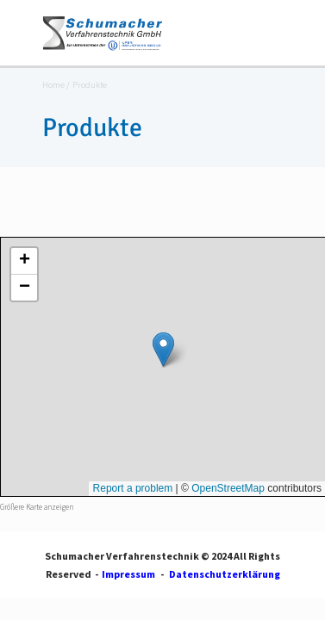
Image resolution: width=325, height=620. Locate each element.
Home (53, 85)
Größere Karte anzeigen (36, 507)
